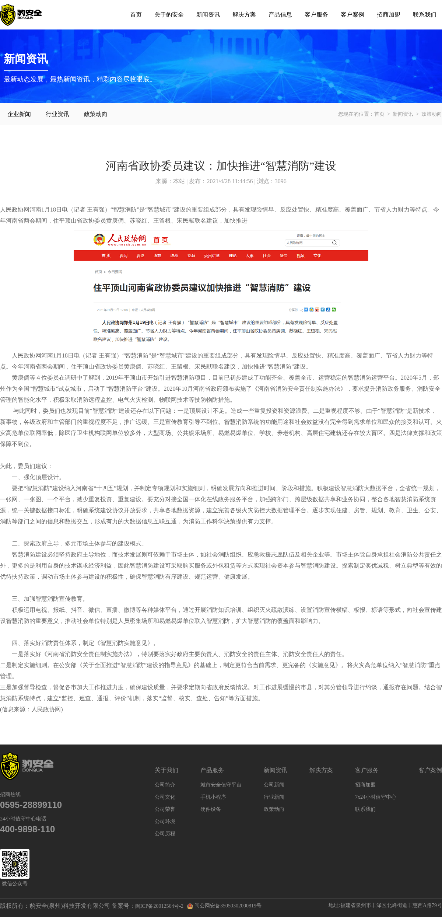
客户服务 (316, 14)
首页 (136, 14)
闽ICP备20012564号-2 (159, 906)
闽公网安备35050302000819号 (224, 906)
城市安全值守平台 (221, 785)
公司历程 (165, 833)
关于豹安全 (169, 14)
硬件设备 (210, 809)
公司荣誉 (165, 809)
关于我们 (166, 770)
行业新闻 (274, 797)
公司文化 (165, 797)
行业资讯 (57, 114)
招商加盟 (388, 14)
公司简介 (165, 785)
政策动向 (96, 114)
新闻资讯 (208, 14)
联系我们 (424, 14)
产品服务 (212, 770)
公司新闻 (274, 785)
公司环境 (165, 821)
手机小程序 (213, 797)
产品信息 (280, 14)
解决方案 (244, 14)
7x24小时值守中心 (375, 797)
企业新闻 (19, 114)
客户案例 (352, 14)
